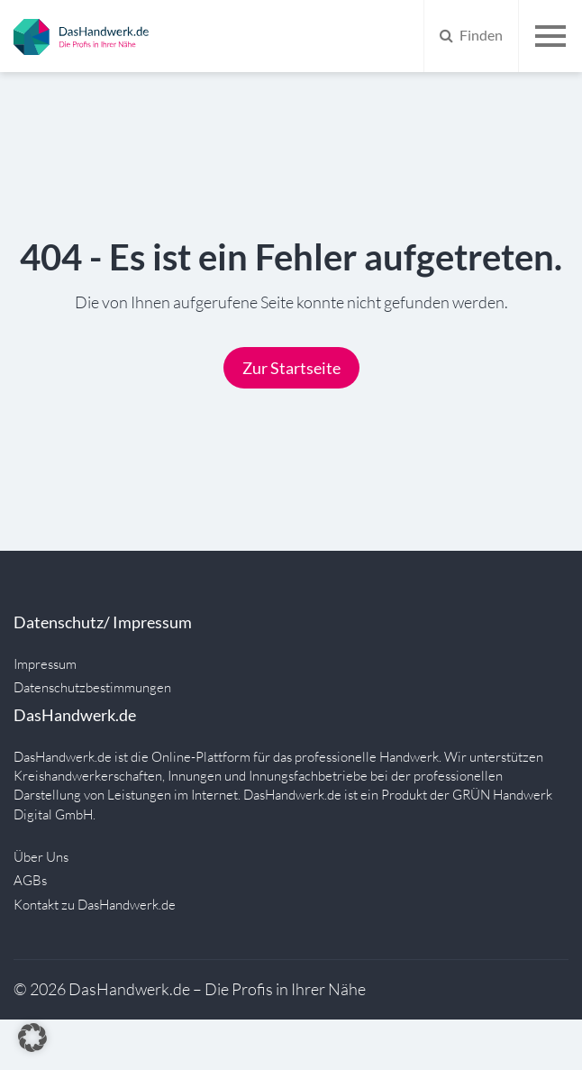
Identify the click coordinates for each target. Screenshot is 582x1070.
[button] (32, 1037)
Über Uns (41, 856)
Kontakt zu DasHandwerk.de (95, 904)
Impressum (45, 663)
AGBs (30, 880)
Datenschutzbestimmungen (92, 687)
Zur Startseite (291, 368)
